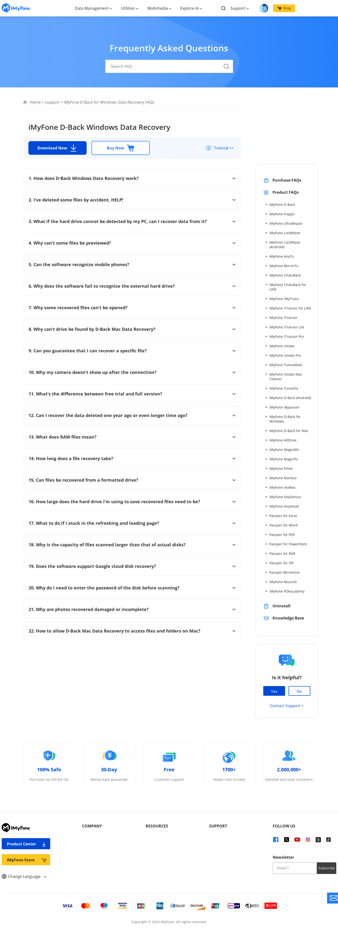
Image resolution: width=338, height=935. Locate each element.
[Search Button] (226, 66)
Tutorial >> (223, 148)
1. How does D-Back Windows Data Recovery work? (132, 178)
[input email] (295, 868)
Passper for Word (283, 525)
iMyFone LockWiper (285, 233)
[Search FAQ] (169, 66)
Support (238, 8)
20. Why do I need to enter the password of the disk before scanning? (132, 588)
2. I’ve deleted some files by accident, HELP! (132, 200)
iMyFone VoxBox (282, 487)
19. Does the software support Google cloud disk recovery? (132, 566)
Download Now (57, 148)
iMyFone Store (26, 859)
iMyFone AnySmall (284, 506)
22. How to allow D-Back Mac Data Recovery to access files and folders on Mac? (132, 631)
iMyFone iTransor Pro (286, 336)
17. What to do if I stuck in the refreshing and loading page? (132, 523)
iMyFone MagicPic (283, 459)
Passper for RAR (282, 553)
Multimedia (157, 8)
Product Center (26, 843)
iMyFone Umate (282, 346)
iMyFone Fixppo (282, 214)
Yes (274, 691)
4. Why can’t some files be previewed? (132, 243)
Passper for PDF (282, 534)
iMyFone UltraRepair (286, 223)
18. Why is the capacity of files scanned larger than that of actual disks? (132, 545)
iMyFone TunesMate (285, 365)
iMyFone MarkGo (283, 478)
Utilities (128, 8)
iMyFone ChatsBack (285, 275)
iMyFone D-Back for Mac (288, 430)
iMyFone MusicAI (283, 582)
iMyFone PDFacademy (287, 591)
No (299, 691)
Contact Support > (287, 705)
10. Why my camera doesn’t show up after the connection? (132, 372)
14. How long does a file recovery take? (132, 458)
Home (35, 102)
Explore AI (189, 8)
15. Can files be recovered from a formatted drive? (132, 480)
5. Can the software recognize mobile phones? (132, 264)
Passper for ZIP (281, 563)
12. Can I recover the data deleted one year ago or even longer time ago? (132, 415)
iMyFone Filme (281, 468)
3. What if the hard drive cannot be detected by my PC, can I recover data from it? (132, 221)
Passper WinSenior (284, 572)
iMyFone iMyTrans (284, 298)
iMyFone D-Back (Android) (290, 397)
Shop (284, 8)
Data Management (92, 8)
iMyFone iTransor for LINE (290, 308)
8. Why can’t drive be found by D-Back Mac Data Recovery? (132, 329)
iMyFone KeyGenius (285, 497)
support (52, 102)
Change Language (24, 876)
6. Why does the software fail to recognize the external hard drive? (132, 286)
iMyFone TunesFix (283, 388)
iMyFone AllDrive (283, 440)
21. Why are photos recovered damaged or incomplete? (132, 609)
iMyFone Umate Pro (285, 355)
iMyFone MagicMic (284, 449)
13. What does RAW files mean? (132, 437)
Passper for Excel (283, 515)
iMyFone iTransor (283, 317)
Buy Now (120, 148)
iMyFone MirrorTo (283, 265)
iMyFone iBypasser (284, 407)
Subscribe (327, 868)
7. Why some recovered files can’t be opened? (132, 307)
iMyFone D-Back (282, 204)
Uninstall (281, 606)
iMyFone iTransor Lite (286, 327)
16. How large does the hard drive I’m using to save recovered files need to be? (132, 501)
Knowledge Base (288, 618)
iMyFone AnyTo (281, 256)
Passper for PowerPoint (288, 544)
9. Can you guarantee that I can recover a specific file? (132, 351)
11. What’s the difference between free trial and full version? (132, 394)
